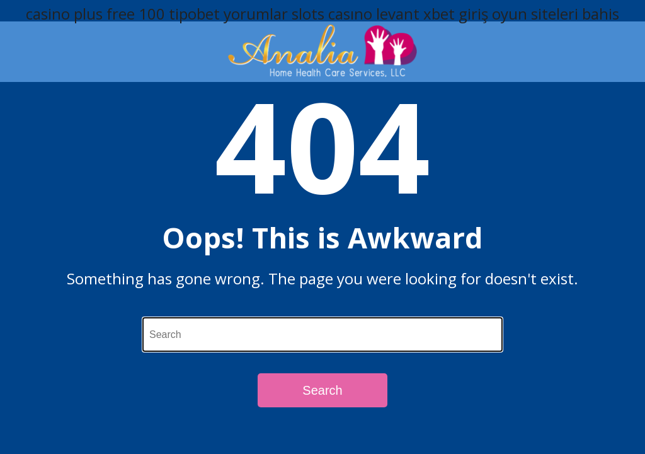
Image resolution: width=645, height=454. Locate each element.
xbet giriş (455, 13)
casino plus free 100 (95, 13)
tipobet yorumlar (228, 13)
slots (308, 13)
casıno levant (374, 13)
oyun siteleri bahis (555, 13)
